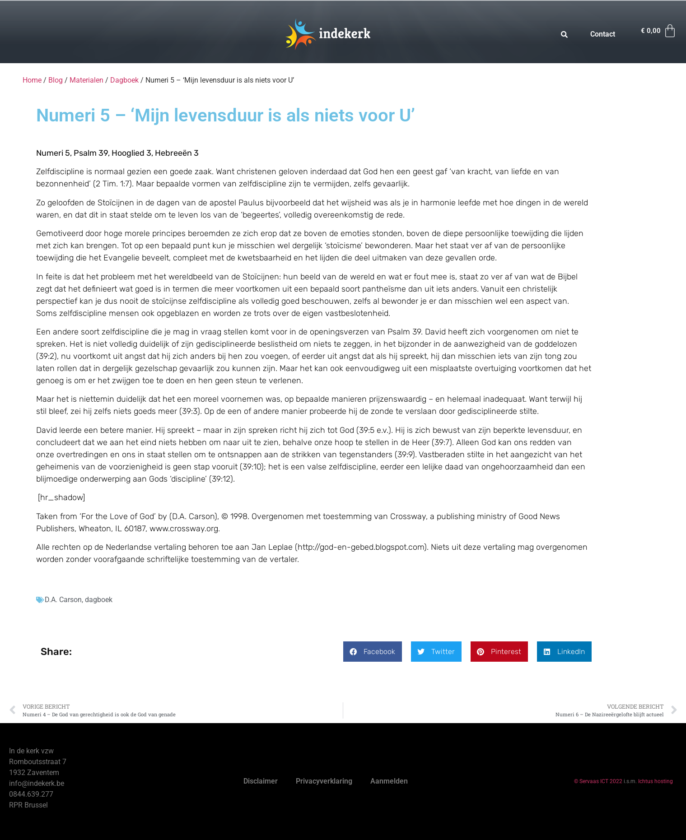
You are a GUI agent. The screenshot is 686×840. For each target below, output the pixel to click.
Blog (55, 80)
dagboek (98, 599)
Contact (602, 34)
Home (32, 80)
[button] (372, 651)
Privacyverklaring (324, 781)
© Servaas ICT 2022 (598, 781)
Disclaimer (260, 781)
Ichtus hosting (655, 781)
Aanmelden (389, 781)
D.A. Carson (63, 599)
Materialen (86, 80)
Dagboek (124, 80)
